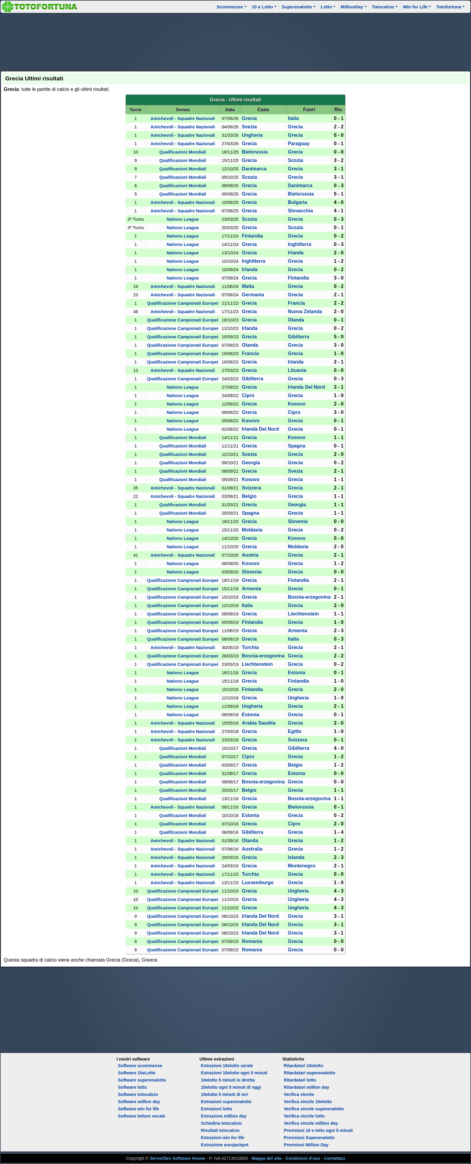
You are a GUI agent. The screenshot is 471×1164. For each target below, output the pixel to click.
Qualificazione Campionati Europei (182, 303)
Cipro (248, 395)
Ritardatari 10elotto (303, 1065)
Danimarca (254, 168)
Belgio (249, 496)
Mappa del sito (267, 1158)
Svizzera (251, 487)
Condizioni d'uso (303, 1158)
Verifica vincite (299, 1094)
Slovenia (298, 521)
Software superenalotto (142, 1080)
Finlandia (252, 235)
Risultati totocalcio (220, 1130)
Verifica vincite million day (311, 1123)
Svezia (249, 126)
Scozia (295, 160)
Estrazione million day (224, 1116)
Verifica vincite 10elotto (308, 1101)
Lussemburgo (258, 882)
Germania (253, 294)
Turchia (250, 647)
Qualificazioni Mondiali (182, 152)
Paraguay (298, 143)
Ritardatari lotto (300, 1080)
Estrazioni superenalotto (226, 1101)
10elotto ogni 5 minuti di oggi (231, 1087)
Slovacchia (300, 210)
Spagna (296, 445)
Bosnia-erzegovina (309, 597)
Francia (296, 303)
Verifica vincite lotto (304, 1116)
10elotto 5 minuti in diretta (228, 1080)
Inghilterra (299, 244)
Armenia (251, 588)
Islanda (296, 857)
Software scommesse (140, 1065)
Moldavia (252, 529)
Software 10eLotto (137, 1072)
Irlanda (295, 252)
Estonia (296, 672)
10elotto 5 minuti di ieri (224, 1094)
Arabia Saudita (258, 723)
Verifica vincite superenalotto (314, 1108)
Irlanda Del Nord (306, 387)
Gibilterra (298, 336)
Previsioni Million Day (306, 1144)
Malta (248, 286)
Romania (252, 941)
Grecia (249, 118)
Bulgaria (297, 202)
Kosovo (296, 403)
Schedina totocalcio (221, 1123)
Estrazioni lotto (216, 1108)
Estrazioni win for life (223, 1137)
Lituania (297, 370)
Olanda (296, 319)
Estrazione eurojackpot (224, 1144)
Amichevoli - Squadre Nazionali (182, 118)
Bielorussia (255, 151)
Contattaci (334, 1158)
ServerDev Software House (177, 1158)
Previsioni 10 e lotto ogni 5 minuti (318, 1130)
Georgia (251, 462)
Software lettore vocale (142, 1116)
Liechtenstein (303, 613)
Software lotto (132, 1087)
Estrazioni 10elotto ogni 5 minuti (234, 1072)
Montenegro (301, 865)
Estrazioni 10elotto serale (227, 1065)
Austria (250, 555)
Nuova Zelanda (305, 311)
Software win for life (138, 1108)
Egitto (294, 731)
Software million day (139, 1101)
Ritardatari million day (306, 1087)
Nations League (183, 219)
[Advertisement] (235, 41)
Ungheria (252, 135)
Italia (293, 118)
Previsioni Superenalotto (309, 1137)
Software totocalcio (138, 1094)
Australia (252, 848)
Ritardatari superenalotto (309, 1072)
